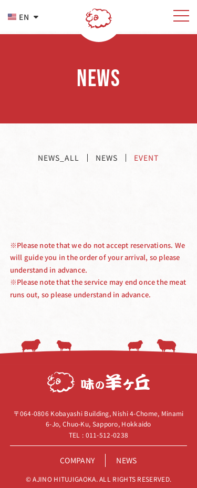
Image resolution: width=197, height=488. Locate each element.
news (107, 157)
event (146, 157)
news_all (58, 157)
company (77, 460)
